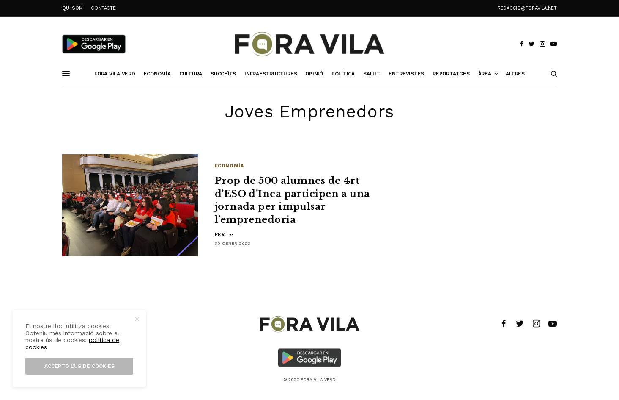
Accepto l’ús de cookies (79, 366)
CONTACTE (103, 8)
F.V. (230, 235)
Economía (229, 166)
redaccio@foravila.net (527, 8)
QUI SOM (72, 8)
